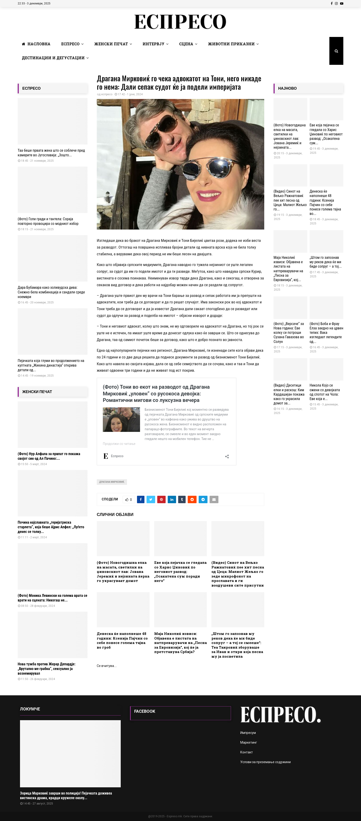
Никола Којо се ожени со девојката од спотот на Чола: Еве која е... (325, 392)
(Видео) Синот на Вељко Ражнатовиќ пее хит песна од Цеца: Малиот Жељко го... (290, 200)
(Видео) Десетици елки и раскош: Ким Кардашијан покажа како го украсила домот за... (289, 394)
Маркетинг (248, 742)
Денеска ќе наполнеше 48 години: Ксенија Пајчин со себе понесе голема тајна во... (325, 202)
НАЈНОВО (287, 88)
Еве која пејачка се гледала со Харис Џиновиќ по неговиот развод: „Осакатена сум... (326, 134)
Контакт (246, 752)
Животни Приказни (231, 43)
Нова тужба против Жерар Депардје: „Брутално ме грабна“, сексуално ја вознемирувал (46, 669)
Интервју (153, 43)
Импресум (248, 733)
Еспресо (70, 43)
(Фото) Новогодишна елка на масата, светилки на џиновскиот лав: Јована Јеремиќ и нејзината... (290, 136)
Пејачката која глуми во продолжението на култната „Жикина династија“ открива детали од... (51, 365)
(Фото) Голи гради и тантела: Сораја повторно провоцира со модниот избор (48, 221)
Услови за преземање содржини (265, 762)
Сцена (186, 43)
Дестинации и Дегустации (53, 57)
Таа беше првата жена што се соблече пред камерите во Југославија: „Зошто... (51, 152)
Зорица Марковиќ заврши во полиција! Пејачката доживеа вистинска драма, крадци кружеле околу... (66, 795)
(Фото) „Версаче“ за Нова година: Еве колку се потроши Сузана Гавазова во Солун (289, 333)
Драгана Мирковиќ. (112, 482)
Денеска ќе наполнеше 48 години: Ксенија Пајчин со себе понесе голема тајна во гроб (122, 640)
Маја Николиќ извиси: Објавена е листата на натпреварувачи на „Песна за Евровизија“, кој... (288, 268)
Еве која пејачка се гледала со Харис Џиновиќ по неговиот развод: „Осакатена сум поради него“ (180, 571)
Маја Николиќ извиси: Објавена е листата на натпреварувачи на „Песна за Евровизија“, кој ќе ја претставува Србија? (180, 642)
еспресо (106, 94)
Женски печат (111, 43)
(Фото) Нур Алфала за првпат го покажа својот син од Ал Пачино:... (49, 456)
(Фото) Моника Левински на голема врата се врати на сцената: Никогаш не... (52, 597)
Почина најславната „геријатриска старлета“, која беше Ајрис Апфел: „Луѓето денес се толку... (51, 527)
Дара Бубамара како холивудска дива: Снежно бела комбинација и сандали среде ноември (51, 292)
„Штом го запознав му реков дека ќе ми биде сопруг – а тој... (326, 262)
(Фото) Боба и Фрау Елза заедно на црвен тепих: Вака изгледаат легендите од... (326, 333)
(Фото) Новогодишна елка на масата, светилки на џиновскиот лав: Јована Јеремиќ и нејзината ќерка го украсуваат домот (123, 571)
